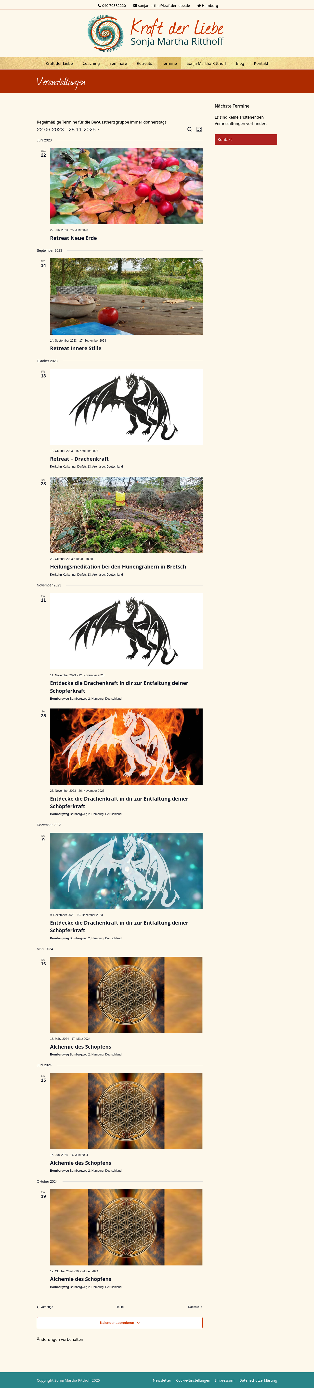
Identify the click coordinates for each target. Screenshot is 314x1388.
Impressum (225, 1380)
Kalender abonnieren (117, 1323)
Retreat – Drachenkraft (79, 458)
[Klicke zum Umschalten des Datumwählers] (68, 129)
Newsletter (162, 1380)
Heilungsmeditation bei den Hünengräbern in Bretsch (118, 566)
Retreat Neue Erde (73, 238)
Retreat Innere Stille (75, 348)
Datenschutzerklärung (258, 1380)
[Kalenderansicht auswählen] (199, 129)
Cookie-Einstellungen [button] (193, 1380)
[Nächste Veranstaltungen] (195, 1307)
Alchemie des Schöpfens (80, 1046)
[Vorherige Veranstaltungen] (45, 1307)
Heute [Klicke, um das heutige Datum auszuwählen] (120, 1307)
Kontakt (225, 139)
